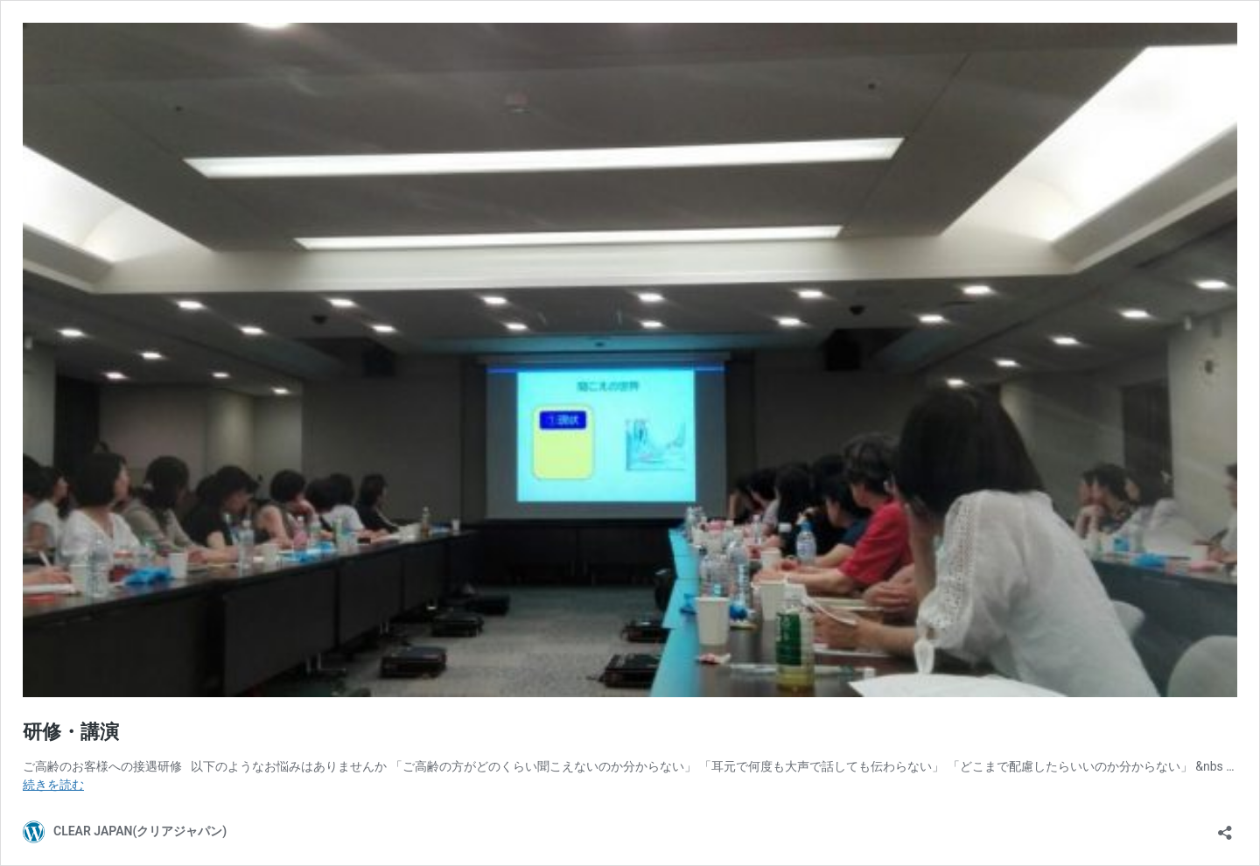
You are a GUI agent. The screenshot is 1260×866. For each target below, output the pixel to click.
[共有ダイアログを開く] (1225, 827)
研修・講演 (71, 732)
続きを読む (53, 785)
